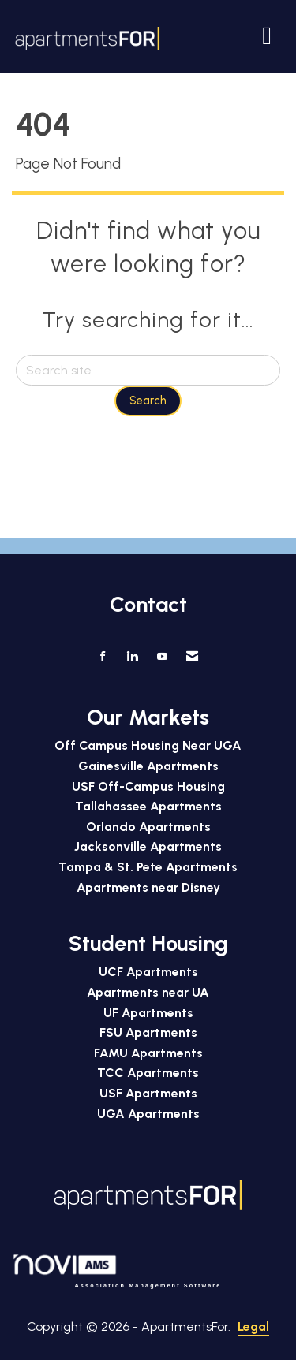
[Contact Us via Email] (192, 657)
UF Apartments (148, 1012)
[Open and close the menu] (221, 35)
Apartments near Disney (148, 887)
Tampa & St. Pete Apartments (148, 866)
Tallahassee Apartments (148, 806)
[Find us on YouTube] (162, 657)
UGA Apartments (148, 1113)
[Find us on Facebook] (103, 657)
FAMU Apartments (148, 1052)
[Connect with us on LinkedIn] (132, 657)
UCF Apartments (148, 971)
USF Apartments (148, 1093)
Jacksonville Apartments (148, 846)
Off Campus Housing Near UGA (148, 745)
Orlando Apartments (148, 826)
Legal (253, 1326)
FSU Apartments (148, 1032)
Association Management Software (116, 1270)
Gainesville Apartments (148, 765)
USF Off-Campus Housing (148, 786)
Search (148, 400)
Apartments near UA (148, 992)
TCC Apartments (148, 1072)
